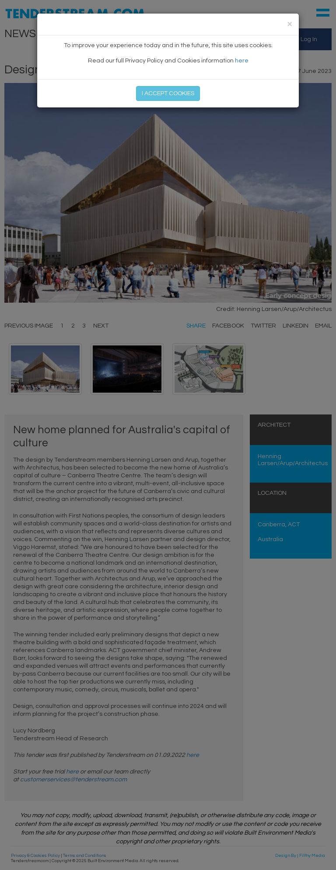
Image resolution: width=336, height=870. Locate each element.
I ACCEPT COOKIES (168, 93)
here (241, 61)
